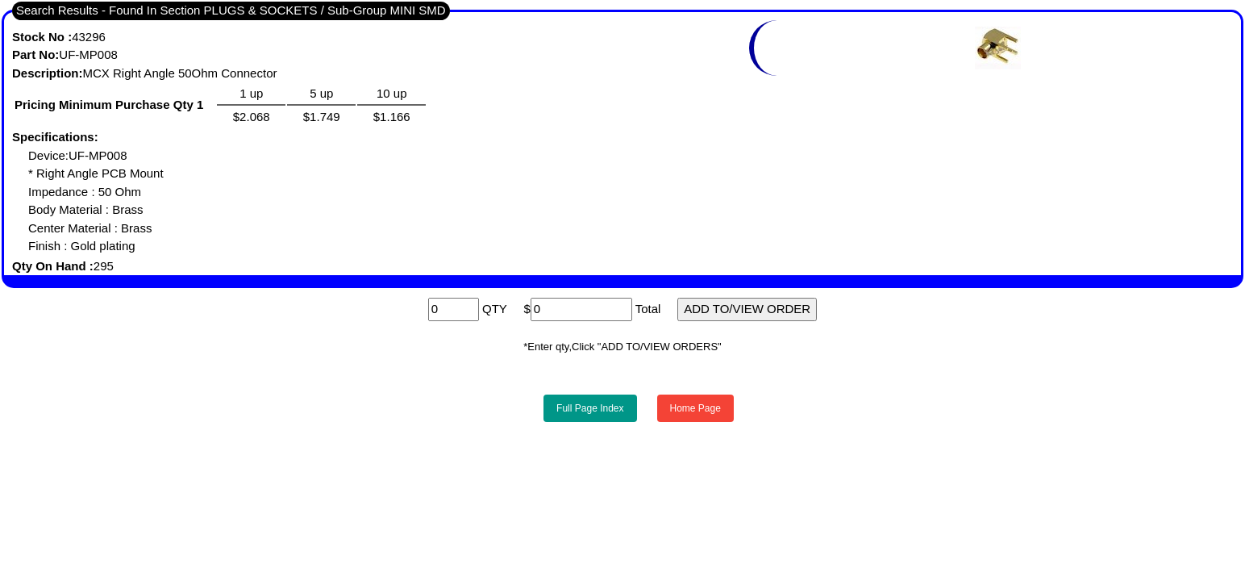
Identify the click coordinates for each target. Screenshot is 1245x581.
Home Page (695, 408)
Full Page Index (589, 408)
